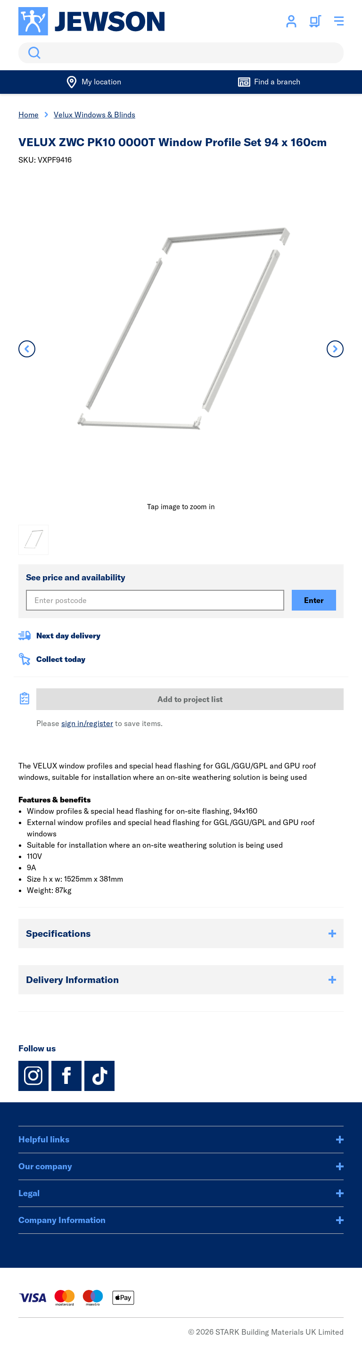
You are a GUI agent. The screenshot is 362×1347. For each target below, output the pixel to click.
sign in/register (87, 723)
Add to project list (189, 699)
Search (32, 52)
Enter (314, 600)
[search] (181, 52)
